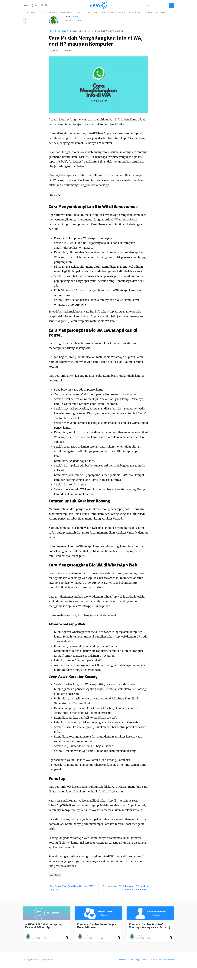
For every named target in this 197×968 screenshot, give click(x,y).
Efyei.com (35, 963)
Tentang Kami (122, 963)
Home (51, 34)
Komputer (66, 12)
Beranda (31, 12)
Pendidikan (134, 12)
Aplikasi (53, 12)
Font (42, 12)
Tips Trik (92, 12)
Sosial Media (107, 12)
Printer (80, 12)
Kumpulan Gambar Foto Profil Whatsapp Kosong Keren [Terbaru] (149, 929)
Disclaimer (153, 963)
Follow (27, 5)
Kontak (131, 963)
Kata (121, 12)
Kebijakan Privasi (141, 963)
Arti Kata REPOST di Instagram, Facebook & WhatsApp (43, 929)
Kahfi (73, 19)
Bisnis (149, 12)
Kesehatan (161, 12)
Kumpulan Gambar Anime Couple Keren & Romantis (96, 929)
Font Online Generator (166, 963)
